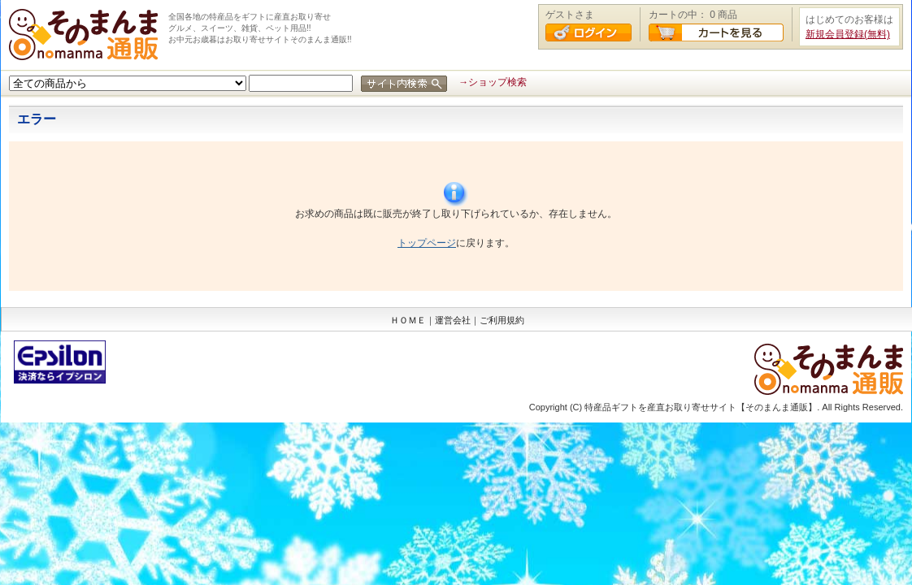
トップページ (426, 243)
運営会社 (453, 320)
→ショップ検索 (492, 82)
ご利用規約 (502, 320)
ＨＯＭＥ (408, 320)
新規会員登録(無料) (848, 34)
